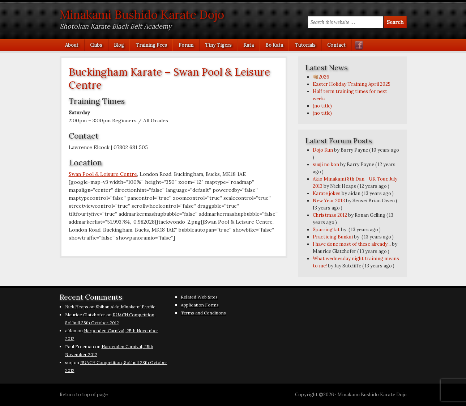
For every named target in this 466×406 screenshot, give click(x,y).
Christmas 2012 (330, 215)
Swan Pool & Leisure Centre (103, 174)
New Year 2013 (329, 201)
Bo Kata (271, 45)
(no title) (322, 106)
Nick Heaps (76, 306)
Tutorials (302, 45)
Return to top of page (84, 395)
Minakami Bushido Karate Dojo (142, 14)
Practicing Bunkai (333, 237)
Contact (336, 45)
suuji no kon (326, 164)
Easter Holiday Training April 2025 (351, 84)
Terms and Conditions (203, 313)
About (71, 45)
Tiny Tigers (218, 45)
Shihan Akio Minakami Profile (125, 306)
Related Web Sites (199, 297)
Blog (116, 45)
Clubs (93, 45)
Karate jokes (327, 193)
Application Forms (200, 305)
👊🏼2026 (321, 77)
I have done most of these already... (352, 244)
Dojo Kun (323, 150)
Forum (186, 45)
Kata (246, 45)
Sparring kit (326, 230)
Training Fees (151, 45)
